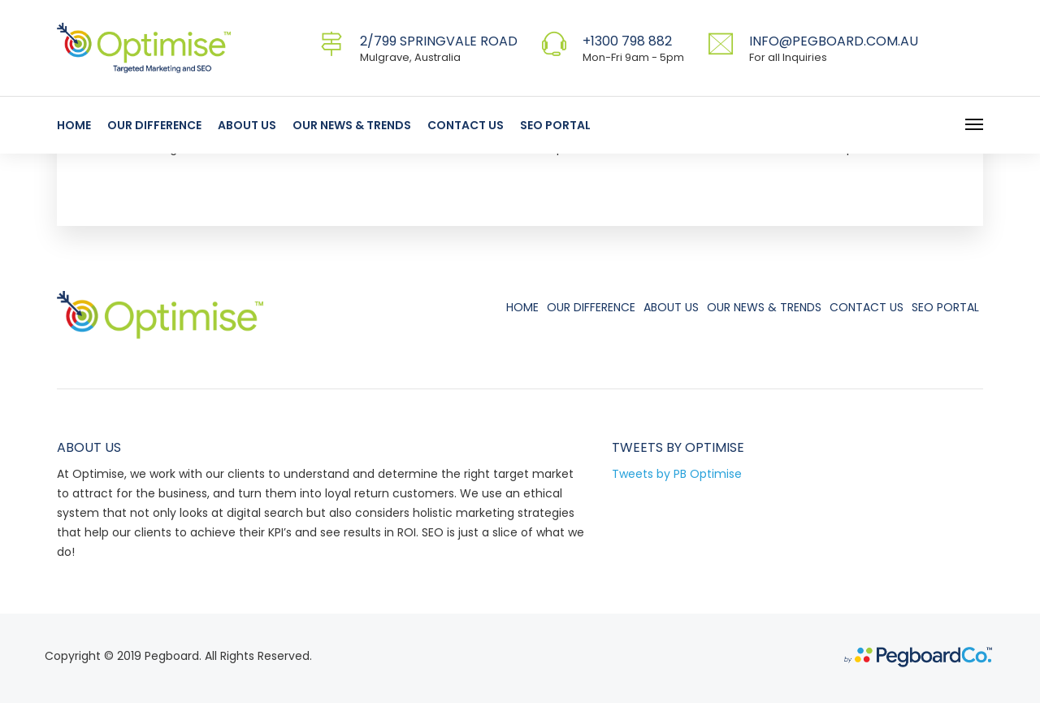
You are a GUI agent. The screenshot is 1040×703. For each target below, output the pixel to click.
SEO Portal (555, 125)
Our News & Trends (351, 125)
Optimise (714, 447)
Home (74, 125)
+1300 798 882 (627, 41)
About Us (247, 125)
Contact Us (465, 125)
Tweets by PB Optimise (677, 474)
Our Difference (154, 125)
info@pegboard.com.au (833, 41)
